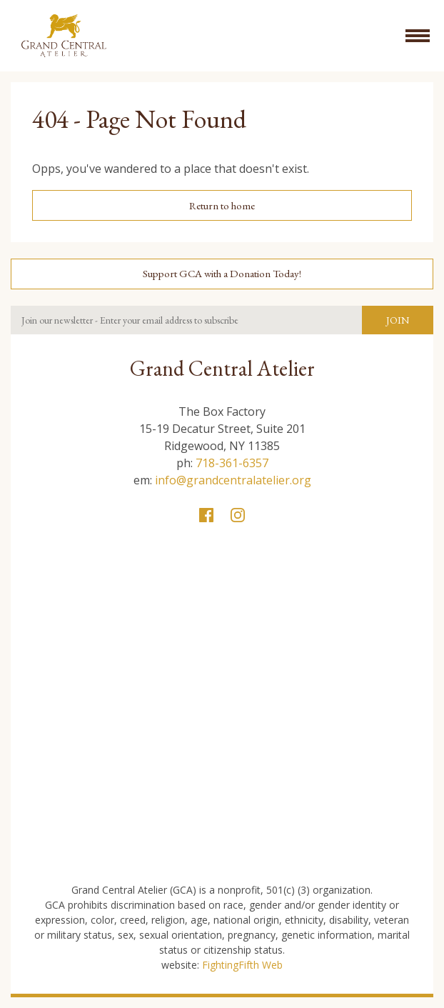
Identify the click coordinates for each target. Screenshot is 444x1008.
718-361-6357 (232, 463)
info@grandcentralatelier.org (233, 480)
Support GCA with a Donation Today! (222, 273)
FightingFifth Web (242, 965)
